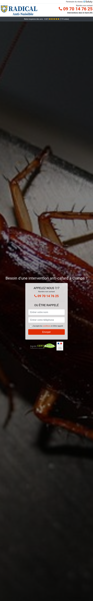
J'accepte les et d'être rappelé (47, 326)
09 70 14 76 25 (76, 8)
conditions (46, 326)
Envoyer (46, 332)
